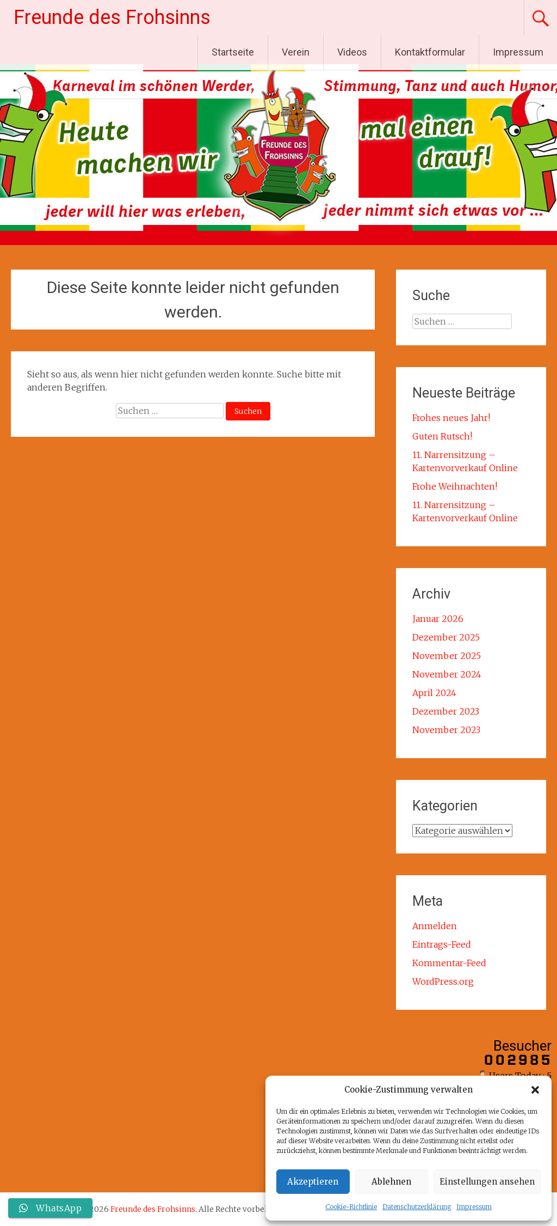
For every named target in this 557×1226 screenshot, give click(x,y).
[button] (535, 1089)
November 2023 (446, 729)
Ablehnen (391, 1181)
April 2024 (434, 692)
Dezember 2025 (446, 637)
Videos (352, 52)
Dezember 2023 (445, 711)
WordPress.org (443, 981)
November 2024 (446, 674)
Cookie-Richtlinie (351, 1207)
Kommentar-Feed (449, 962)
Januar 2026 (437, 618)
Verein (296, 52)
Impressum (474, 1207)
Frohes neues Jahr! (451, 417)
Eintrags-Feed (441, 944)
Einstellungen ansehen (487, 1181)
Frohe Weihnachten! (454, 486)
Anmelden (434, 925)
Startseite (233, 52)
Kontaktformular (430, 52)
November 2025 (446, 655)
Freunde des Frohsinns (112, 17)
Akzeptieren (312, 1181)
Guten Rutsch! (442, 436)
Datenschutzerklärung (416, 1207)
